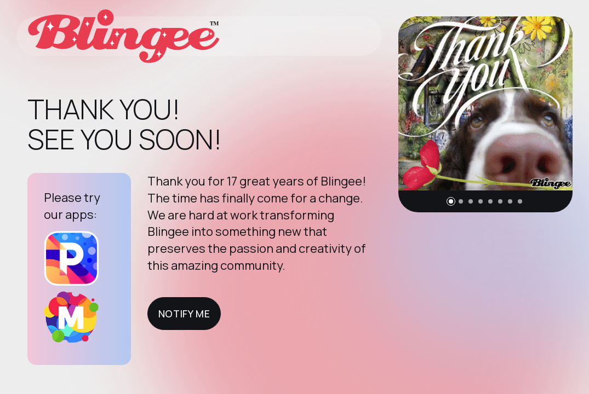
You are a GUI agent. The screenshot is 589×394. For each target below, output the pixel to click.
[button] (451, 201)
